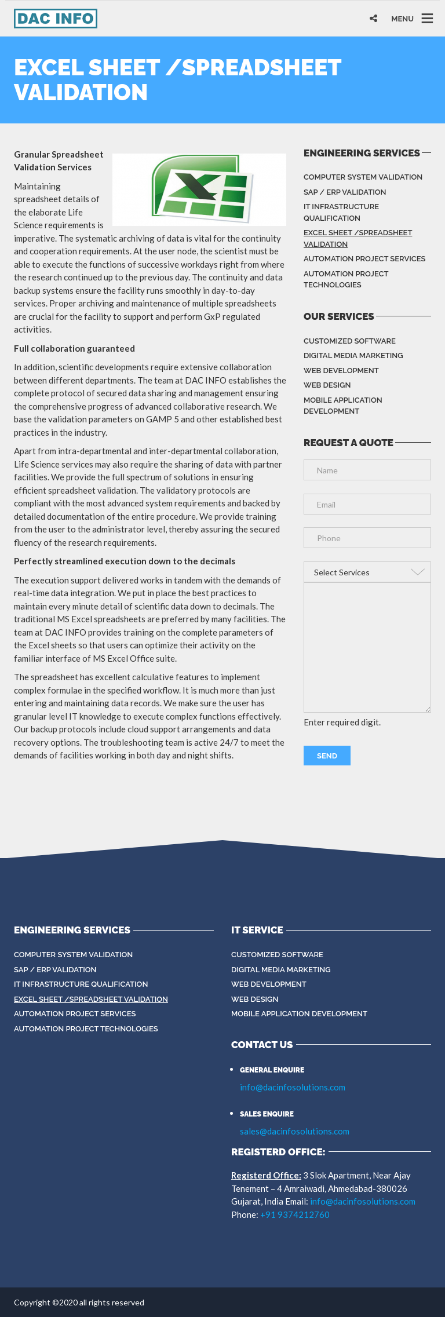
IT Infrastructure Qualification (341, 212)
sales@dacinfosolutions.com (294, 1131)
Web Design (327, 385)
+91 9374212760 (295, 1214)
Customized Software (350, 341)
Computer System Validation (363, 177)
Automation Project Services (364, 258)
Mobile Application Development (343, 406)
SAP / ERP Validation (345, 192)
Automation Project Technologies (346, 279)
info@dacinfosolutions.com (292, 1087)
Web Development (341, 370)
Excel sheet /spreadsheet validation (358, 238)
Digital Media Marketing (353, 355)
